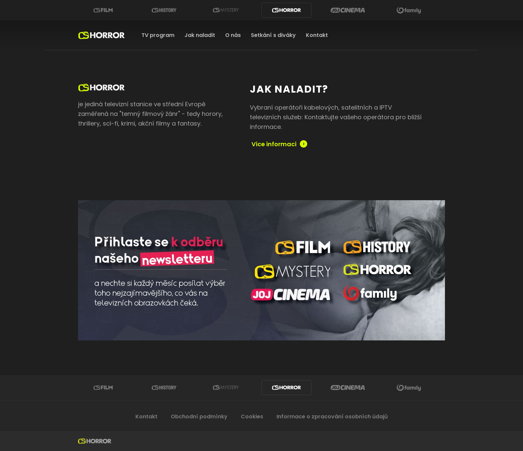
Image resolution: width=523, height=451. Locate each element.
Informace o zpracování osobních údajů (332, 416)
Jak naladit (199, 35)
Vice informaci (274, 144)
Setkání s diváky (273, 35)
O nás (233, 35)
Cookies (252, 416)
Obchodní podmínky (199, 416)
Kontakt (317, 35)
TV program (157, 35)
